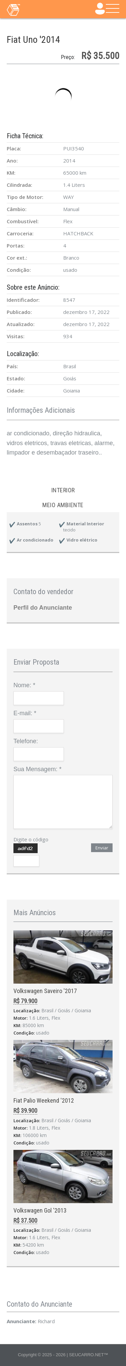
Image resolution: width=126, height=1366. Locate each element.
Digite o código (30, 839)
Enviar (101, 848)
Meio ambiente (63, 504)
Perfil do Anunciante (42, 607)
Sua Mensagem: (37, 769)
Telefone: (25, 741)
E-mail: (24, 713)
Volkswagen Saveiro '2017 (45, 990)
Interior (63, 490)
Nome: (24, 685)
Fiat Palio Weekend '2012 (43, 1100)
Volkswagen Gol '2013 (40, 1210)
